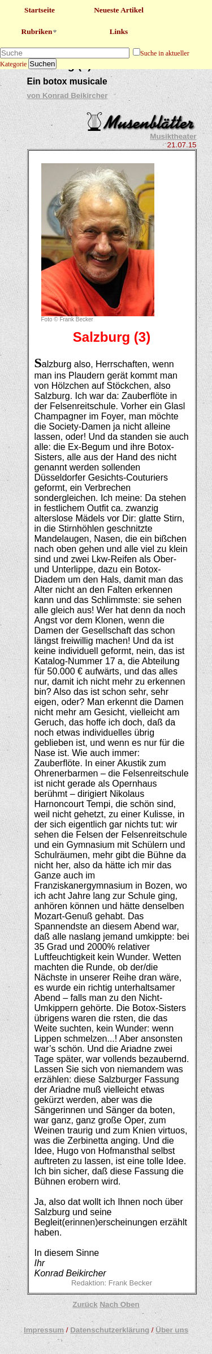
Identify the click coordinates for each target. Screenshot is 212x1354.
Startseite (39, 10)
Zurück (84, 1304)
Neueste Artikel (119, 10)
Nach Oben (119, 1304)
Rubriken (39, 31)
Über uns (171, 1330)
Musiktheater (173, 136)
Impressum (44, 1330)
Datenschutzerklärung (109, 1330)
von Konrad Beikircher (67, 95)
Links (119, 31)
